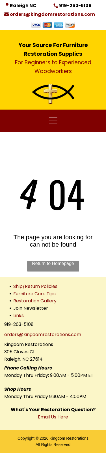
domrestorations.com (57, 334)
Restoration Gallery (35, 301)
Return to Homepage (53, 263)
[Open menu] (53, 121)
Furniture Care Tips (34, 293)
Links (18, 315)
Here (62, 417)
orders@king (18, 334)
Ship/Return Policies (35, 286)
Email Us (47, 417)
